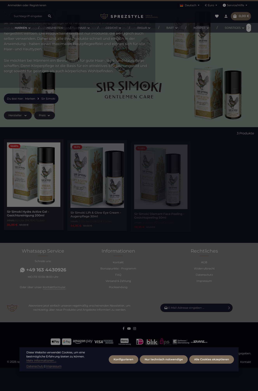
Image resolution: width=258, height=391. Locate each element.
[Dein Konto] (226, 16)
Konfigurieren (123, 369)
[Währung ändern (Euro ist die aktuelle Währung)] (211, 5)
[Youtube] (129, 352)
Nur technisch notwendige (164, 369)
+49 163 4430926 (43, 293)
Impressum (204, 304)
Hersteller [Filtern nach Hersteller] (18, 138)
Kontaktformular (54, 310)
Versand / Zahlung (224, 385)
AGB (204, 285)
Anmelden (15, 5)
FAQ (118, 298)
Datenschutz (204, 298)
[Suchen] (50, 16)
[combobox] (28, 16)
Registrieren (38, 5)
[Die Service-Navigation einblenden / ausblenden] (234, 5)
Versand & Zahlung (118, 304)
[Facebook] (124, 352)
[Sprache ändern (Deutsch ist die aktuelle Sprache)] (190, 5)
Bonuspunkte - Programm (118, 292)
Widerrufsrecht (204, 292)
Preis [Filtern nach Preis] (44, 138)
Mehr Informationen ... (41, 370)
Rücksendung (118, 310)
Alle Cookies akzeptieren (211, 369)
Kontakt (118, 285)
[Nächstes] (248, 28)
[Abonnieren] (229, 331)
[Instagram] (134, 352)
